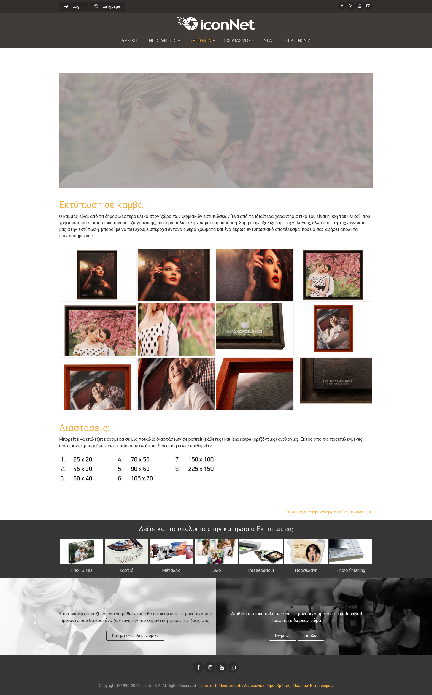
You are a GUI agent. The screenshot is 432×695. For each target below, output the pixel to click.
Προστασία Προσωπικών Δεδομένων (231, 685)
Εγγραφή (283, 635)
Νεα (268, 40)
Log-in (73, 6)
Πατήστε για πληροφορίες (135, 635)
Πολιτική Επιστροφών (313, 685)
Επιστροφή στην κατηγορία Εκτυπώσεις (329, 512)
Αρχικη (129, 40)
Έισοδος (310, 635)
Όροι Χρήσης (278, 685)
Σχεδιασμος (237, 40)
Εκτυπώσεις (274, 529)
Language (106, 6)
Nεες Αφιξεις (162, 40)
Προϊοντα (200, 40)
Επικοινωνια (297, 40)
